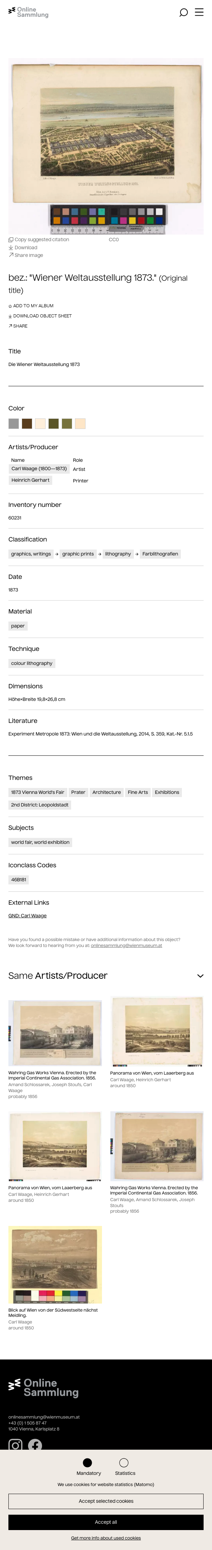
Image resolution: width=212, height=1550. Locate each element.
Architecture (107, 792)
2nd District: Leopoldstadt (39, 805)
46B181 (18, 880)
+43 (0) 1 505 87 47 (27, 1423)
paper (18, 626)
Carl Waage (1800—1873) (39, 469)
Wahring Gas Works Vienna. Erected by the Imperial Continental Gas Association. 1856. (52, 1075)
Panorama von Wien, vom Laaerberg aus (152, 1073)
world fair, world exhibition (40, 842)
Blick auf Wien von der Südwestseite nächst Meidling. (53, 1313)
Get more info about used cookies (106, 1538)
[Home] (28, 12)
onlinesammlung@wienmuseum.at (126, 945)
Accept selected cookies (106, 1501)
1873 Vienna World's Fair (37, 792)
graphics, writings (31, 554)
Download (22, 247)
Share (17, 326)
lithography (118, 554)
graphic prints (78, 554)
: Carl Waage (27, 916)
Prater (78, 792)
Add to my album (31, 305)
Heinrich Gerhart (30, 480)
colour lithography (32, 663)
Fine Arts (138, 792)
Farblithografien (160, 554)
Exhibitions (167, 792)
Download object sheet (40, 315)
